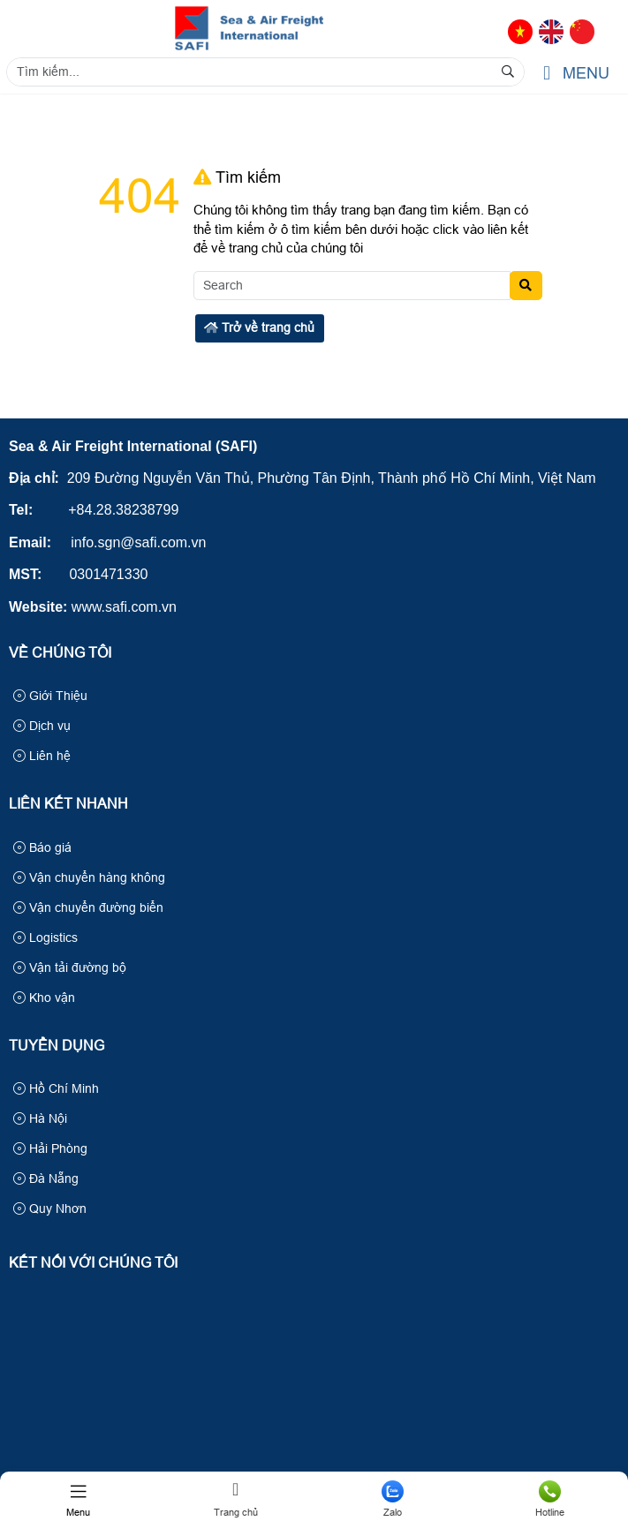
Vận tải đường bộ (69, 967)
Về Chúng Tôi (60, 652)
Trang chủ (235, 1498)
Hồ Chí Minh (56, 1088)
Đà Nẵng (46, 1178)
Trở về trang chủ (259, 327)
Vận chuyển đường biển (88, 907)
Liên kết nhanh (68, 803)
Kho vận (44, 997)
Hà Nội (40, 1118)
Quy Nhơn (50, 1208)
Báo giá (42, 847)
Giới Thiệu (50, 696)
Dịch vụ (42, 726)
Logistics (45, 937)
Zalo (393, 1498)
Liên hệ (42, 756)
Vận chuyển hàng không (89, 877)
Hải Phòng (50, 1148)
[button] (546, 73)
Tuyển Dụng (56, 1045)
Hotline (549, 1498)
